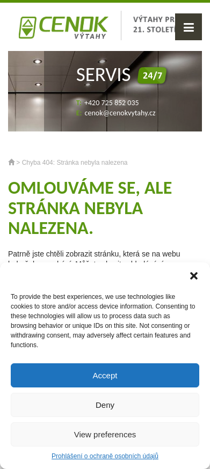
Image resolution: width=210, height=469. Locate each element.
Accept (105, 375)
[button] (194, 275)
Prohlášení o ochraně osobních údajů (105, 456)
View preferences (105, 434)
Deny (105, 404)
